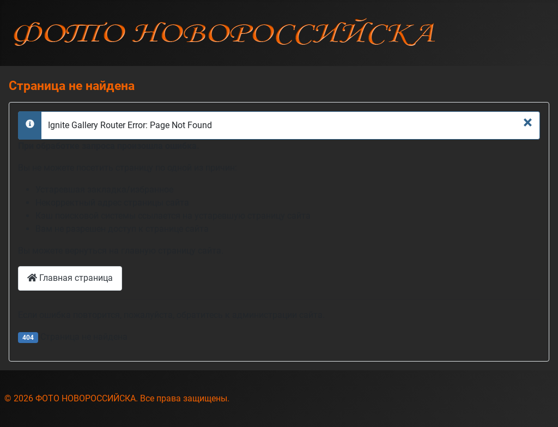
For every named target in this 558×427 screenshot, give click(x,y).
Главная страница (70, 278)
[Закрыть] (527, 122)
